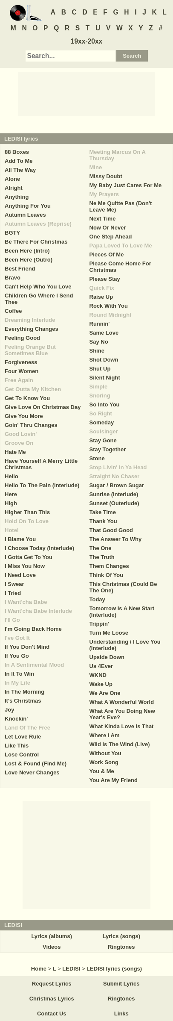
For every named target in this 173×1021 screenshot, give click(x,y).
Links (121, 1013)
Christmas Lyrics (51, 998)
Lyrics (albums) (51, 936)
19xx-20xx (87, 41)
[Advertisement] (86, 93)
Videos (52, 947)
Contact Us (51, 1013)
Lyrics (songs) (121, 936)
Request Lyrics (52, 983)
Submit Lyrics (121, 983)
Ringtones (121, 947)
